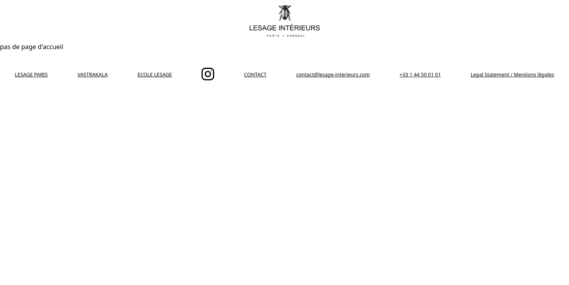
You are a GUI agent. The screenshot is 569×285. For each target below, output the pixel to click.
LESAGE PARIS (31, 74)
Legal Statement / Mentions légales (512, 74)
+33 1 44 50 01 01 (420, 74)
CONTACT (255, 74)
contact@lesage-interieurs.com (333, 74)
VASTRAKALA (92, 74)
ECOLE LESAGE (155, 74)
